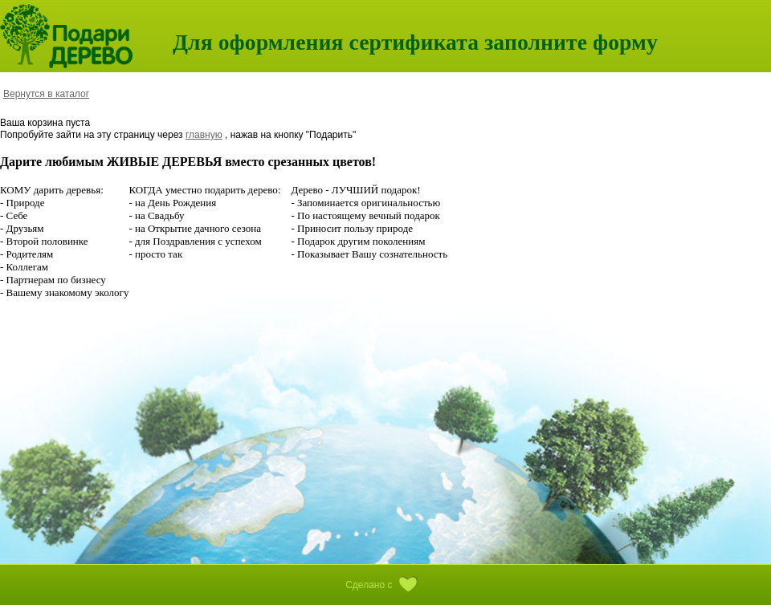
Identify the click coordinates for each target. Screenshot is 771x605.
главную (204, 134)
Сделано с (385, 585)
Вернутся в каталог (46, 93)
